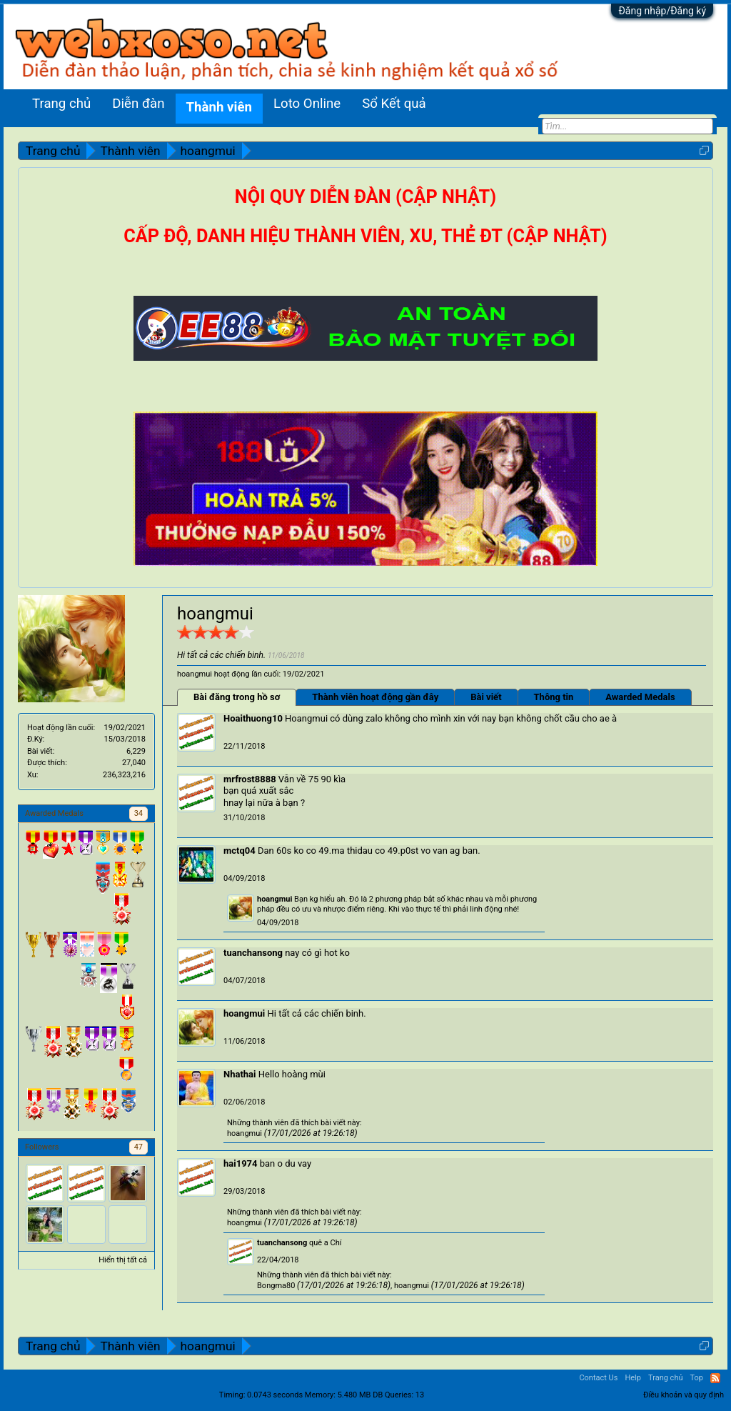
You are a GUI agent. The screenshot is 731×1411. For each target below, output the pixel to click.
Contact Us (598, 1377)
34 (138, 813)
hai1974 (240, 1163)
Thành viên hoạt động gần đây (375, 697)
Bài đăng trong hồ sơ (236, 697)
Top (696, 1377)
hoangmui (274, 899)
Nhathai (239, 1074)
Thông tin (554, 697)
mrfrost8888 (249, 779)
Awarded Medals (640, 697)
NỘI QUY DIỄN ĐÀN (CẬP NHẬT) (365, 196)
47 (138, 1147)
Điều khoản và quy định (683, 1395)
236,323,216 (124, 774)
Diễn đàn (138, 103)
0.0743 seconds (275, 1395)
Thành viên (219, 107)
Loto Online (307, 103)
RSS (715, 1378)
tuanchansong (253, 952)
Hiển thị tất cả (123, 1260)
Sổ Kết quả (393, 103)
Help (633, 1377)
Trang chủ (61, 103)
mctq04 (239, 850)
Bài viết (485, 697)
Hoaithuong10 (253, 718)
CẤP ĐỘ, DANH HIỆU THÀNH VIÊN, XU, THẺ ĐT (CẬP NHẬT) (365, 236)
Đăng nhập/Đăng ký (662, 10)
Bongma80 (276, 1285)
